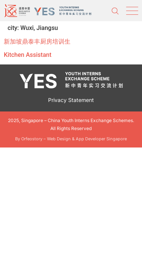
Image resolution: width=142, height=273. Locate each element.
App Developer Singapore (101, 138)
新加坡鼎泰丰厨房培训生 (37, 41)
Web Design (59, 138)
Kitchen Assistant (27, 54)
